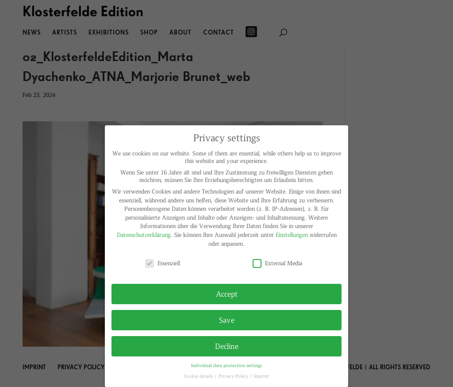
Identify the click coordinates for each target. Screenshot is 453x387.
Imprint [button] (261, 376)
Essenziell (162, 263)
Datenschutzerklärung (144, 234)
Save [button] (226, 320)
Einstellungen (292, 234)
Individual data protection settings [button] (226, 365)
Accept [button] (227, 293)
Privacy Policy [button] (234, 376)
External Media (277, 263)
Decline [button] (226, 346)
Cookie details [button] (199, 376)
